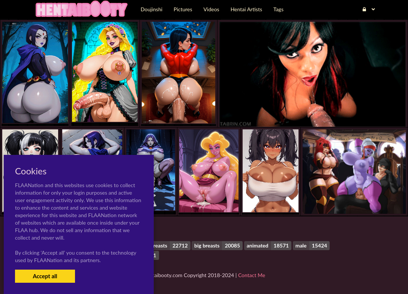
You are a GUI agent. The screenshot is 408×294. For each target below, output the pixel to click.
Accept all (45, 276)
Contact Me (251, 275)
